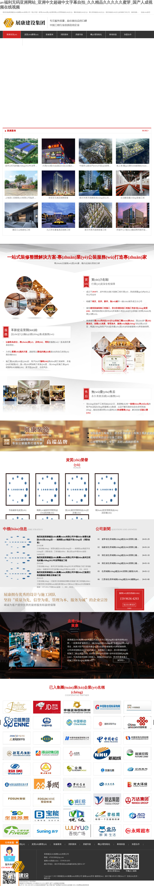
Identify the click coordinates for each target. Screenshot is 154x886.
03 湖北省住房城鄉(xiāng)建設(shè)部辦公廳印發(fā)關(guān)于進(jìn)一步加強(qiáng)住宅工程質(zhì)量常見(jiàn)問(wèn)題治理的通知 (119, 555)
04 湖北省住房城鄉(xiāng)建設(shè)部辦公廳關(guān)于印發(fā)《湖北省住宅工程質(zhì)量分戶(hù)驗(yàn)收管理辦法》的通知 (119, 563)
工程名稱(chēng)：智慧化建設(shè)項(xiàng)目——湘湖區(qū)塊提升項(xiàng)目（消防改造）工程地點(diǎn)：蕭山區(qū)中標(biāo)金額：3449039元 (63, 551)
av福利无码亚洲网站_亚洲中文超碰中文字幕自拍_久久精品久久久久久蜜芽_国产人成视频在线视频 (32, 883)
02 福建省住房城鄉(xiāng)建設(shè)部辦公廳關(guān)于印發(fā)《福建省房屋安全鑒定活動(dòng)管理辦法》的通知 (119, 547)
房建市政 (79, 34)
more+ (121, 660)
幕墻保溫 (113, 34)
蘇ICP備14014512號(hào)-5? (115, 876)
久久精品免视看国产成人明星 (43, 885)
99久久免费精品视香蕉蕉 (81, 885)
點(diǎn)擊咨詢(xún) (129, 605)
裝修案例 (49, 34)
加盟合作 (127, 34)
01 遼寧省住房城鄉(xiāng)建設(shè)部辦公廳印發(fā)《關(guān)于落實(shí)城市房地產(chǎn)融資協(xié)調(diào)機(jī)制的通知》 (119, 539)
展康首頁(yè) (12, 34)
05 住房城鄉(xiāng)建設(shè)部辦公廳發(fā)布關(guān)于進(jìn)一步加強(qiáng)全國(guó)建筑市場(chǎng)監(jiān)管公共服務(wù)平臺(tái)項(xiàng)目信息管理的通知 (119, 571)
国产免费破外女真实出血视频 (62, 885)
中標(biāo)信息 (23, 529)
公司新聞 (116, 529)
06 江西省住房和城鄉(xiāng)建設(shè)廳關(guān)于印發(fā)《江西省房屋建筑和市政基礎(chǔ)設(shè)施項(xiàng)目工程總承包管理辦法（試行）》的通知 (119, 579)
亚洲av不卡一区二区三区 (25, 885)
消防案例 (64, 34)
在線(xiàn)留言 (145, 12)
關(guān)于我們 (12, 42)
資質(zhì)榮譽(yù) (31, 34)
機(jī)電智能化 (96, 34)
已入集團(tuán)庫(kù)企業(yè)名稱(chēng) (77, 689)
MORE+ (145, 131)
